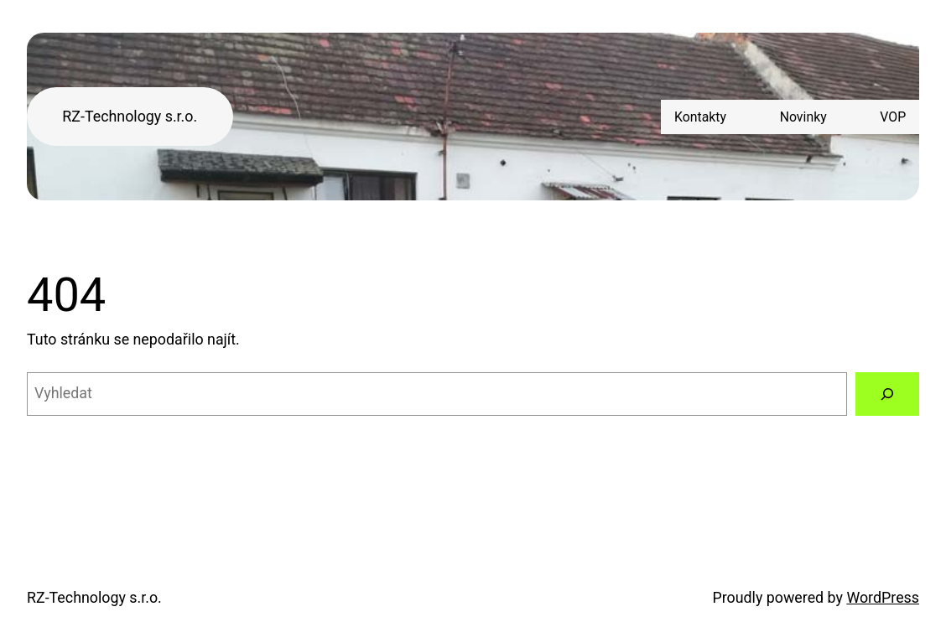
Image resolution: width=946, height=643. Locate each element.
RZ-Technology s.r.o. (129, 116)
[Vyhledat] (887, 394)
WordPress (882, 597)
